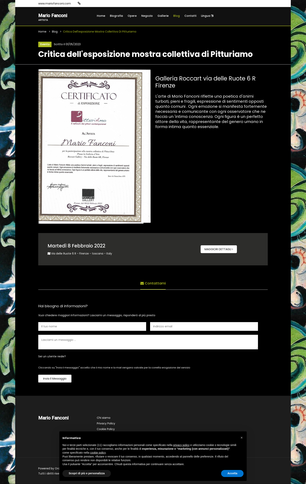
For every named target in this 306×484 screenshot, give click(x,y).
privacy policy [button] (181, 445)
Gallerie (163, 16)
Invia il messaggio (55, 379)
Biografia (116, 16)
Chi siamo (103, 418)
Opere (132, 16)
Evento (45, 45)
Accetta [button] (232, 473)
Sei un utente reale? (52, 357)
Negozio (147, 16)
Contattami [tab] (153, 283)
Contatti (190, 16)
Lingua (207, 16)
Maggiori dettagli (219, 249)
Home (101, 16)
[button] (241, 438)
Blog (176, 16)
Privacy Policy (106, 424)
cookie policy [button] (98, 452)
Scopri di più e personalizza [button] (87, 473)
